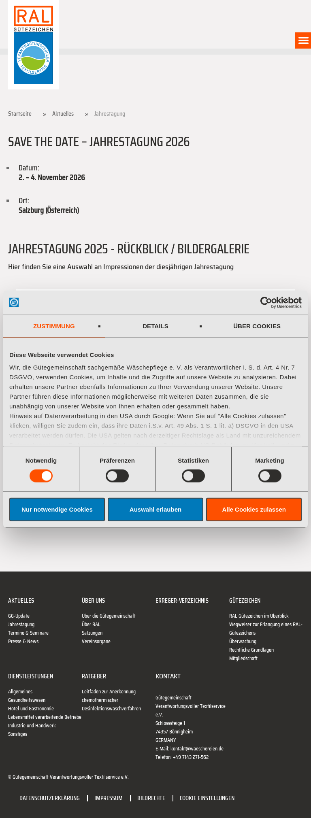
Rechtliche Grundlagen (251, 650)
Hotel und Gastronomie (31, 708)
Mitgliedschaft (243, 658)
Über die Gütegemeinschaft (109, 616)
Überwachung (242, 641)
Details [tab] (155, 325)
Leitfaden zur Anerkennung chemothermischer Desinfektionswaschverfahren (111, 700)
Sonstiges (17, 734)
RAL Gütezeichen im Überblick (259, 616)
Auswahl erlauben (155, 509)
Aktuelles (63, 113)
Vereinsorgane (96, 641)
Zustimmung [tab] (54, 325)
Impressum (108, 798)
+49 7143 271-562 (191, 757)
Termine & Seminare (28, 633)
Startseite (20, 113)
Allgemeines (20, 691)
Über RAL (91, 624)
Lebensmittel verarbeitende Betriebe (44, 717)
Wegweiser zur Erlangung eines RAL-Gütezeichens (265, 628)
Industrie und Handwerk (32, 725)
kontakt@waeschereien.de (197, 748)
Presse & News (23, 641)
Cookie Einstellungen (207, 798)
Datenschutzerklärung (49, 798)
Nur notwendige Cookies (57, 509)
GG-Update (19, 616)
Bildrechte (151, 798)
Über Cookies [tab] (257, 325)
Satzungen (92, 633)
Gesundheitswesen (26, 700)
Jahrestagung (21, 624)
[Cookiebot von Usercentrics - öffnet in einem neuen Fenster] (266, 302)
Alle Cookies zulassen (254, 509)
